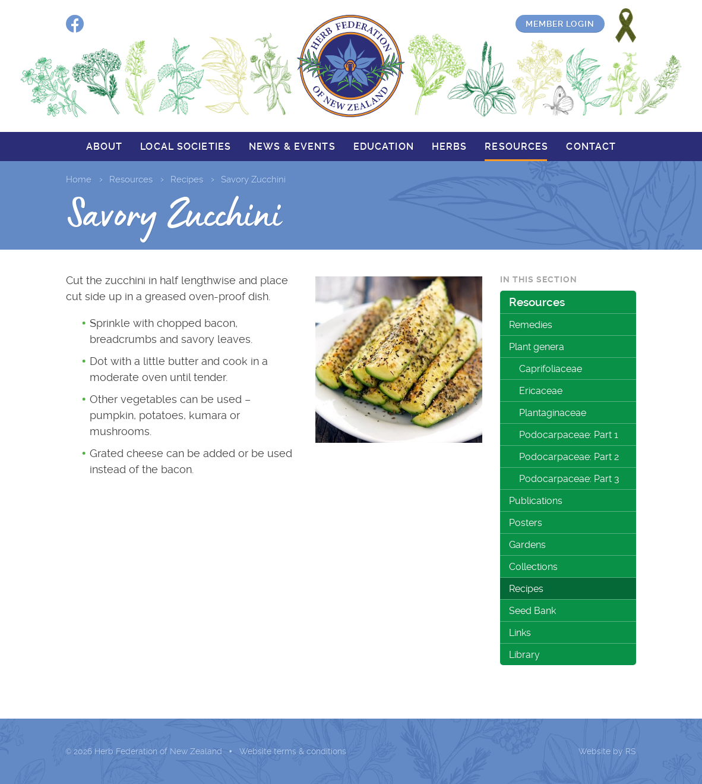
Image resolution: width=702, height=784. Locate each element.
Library (524, 654)
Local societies (185, 146)
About (104, 146)
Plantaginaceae (552, 412)
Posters (525, 522)
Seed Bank (532, 610)
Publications (535, 500)
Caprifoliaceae (550, 368)
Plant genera (536, 346)
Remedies (530, 324)
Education (383, 146)
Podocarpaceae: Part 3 (569, 478)
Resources (516, 146)
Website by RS (607, 751)
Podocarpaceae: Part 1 (568, 434)
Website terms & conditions (292, 751)
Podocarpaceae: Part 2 (569, 456)
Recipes (186, 179)
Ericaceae (540, 390)
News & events (292, 146)
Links (520, 632)
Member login (560, 24)
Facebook (75, 24)
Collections (533, 566)
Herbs (449, 146)
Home (78, 179)
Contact (591, 146)
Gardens (527, 544)
